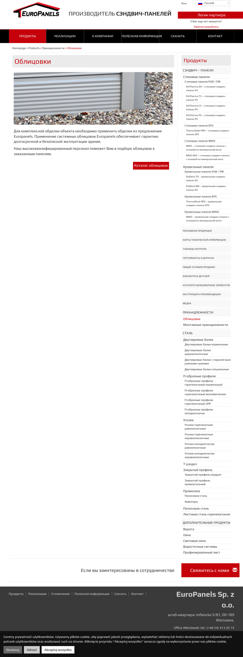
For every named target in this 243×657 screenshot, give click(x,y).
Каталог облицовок (151, 165)
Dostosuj (12, 650)
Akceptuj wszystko (58, 650)
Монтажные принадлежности (205, 325)
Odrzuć (32, 650)
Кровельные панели (198, 167)
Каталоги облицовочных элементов (206, 285)
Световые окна (194, 541)
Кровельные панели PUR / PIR (204, 171)
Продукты (27, 36)
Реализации (65, 36)
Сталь (188, 333)
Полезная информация (140, 36)
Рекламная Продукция (197, 230)
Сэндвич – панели (198, 70)
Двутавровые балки (198, 339)
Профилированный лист (201, 552)
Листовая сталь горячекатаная (206, 514)
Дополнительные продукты (206, 522)
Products (34, 48)
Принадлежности (53, 48)
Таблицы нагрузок (194, 248)
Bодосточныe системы (200, 546)
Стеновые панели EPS (199, 125)
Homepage (19, 48)
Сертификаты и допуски (198, 258)
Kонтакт (215, 36)
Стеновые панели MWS (200, 141)
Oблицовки (191, 319)
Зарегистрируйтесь (206, 26)
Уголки (188, 420)
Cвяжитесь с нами (213, 570)
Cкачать (178, 36)
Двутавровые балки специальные (207, 369)
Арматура (191, 501)
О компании (102, 36)
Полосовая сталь (196, 495)
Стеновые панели (196, 77)
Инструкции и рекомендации (202, 294)
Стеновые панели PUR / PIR (202, 81)
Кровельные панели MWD (202, 211)
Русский (206, 3)
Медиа (187, 303)
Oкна (187, 535)
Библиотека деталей (196, 276)
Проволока (191, 491)
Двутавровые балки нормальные (206, 344)
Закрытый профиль (197, 470)
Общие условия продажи (199, 267)
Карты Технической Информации (204, 239)
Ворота (188, 529)
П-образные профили (199, 376)
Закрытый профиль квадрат (203, 474)
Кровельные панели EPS (201, 196)
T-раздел (190, 464)
